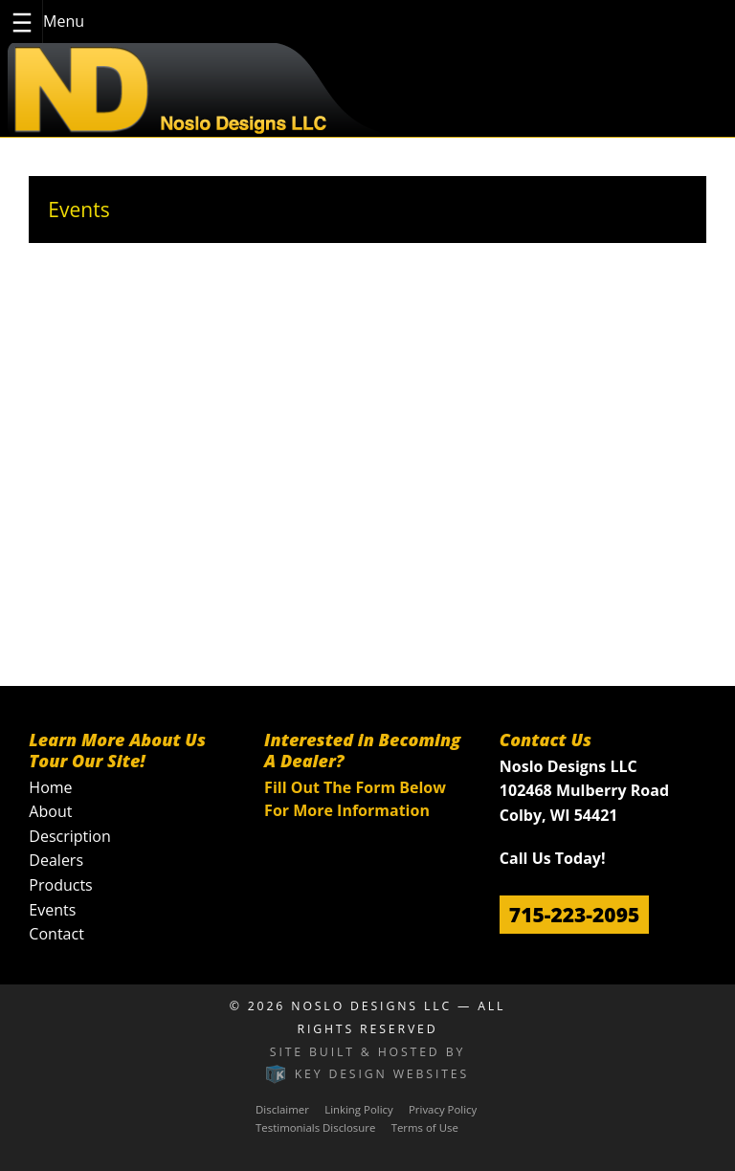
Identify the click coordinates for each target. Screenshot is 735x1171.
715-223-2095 (574, 914)
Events (52, 909)
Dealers (56, 860)
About (50, 811)
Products (60, 884)
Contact (56, 933)
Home (50, 787)
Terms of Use (424, 1127)
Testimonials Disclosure (315, 1127)
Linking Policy (358, 1109)
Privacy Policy (443, 1109)
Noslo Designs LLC (371, 1006)
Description (69, 836)
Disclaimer (282, 1109)
